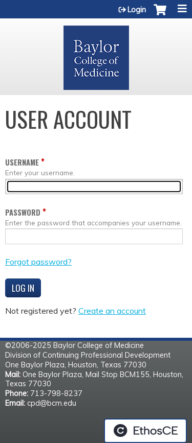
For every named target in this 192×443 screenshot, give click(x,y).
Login (136, 9)
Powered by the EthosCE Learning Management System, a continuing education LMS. (145, 430)
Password (22, 212)
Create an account (112, 311)
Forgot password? (38, 262)
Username (22, 162)
